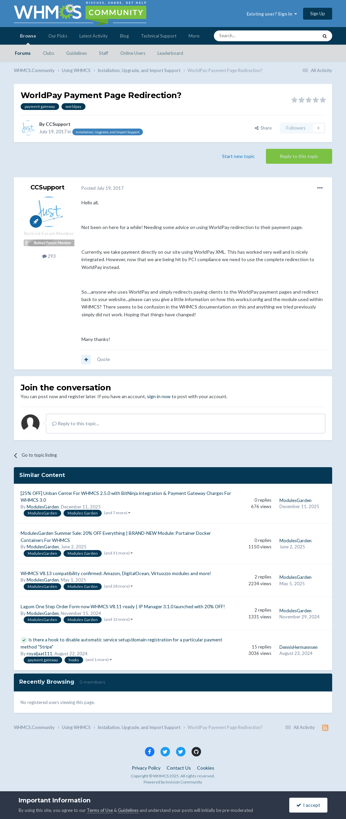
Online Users (132, 53)
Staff (103, 53)
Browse (28, 39)
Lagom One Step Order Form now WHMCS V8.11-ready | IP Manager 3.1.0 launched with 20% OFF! (123, 606)
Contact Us (179, 768)
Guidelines (76, 53)
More (194, 36)
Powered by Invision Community (173, 781)
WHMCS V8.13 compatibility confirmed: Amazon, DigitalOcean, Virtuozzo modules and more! (116, 573)
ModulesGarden (43, 506)
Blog (124, 36)
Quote (103, 359)
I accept (308, 805)
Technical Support (158, 36)
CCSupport (58, 124)
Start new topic (238, 156)
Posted (102, 188)
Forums (23, 53)
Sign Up (317, 13)
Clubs (48, 53)
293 (49, 256)
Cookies (205, 768)
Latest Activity (93, 36)
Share (263, 128)
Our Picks (57, 36)
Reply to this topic (299, 156)
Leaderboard (170, 53)
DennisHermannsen (298, 647)
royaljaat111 (39, 653)
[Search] (250, 35)
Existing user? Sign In (272, 14)
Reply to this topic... (75, 423)
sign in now (159, 396)
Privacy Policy (146, 768)
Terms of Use (100, 810)
